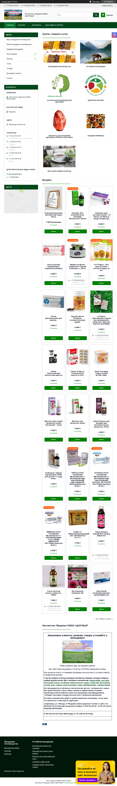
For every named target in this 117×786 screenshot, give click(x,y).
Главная (10, 25)
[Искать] (96, 15)
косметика (94, 683)
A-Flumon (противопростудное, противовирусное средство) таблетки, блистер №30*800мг (101, 320)
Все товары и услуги (103, 619)
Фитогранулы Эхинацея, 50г (78, 592)
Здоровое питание (96, 100)
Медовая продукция (11, 748)
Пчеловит (7, 751)
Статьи (9, 78)
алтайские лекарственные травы (74, 683)
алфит (73, 685)
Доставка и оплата (54, 25)
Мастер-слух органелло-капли (77, 422)
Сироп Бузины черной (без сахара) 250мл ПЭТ (101, 534)
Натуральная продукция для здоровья (59, 101)
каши (80, 685)
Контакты (36, 25)
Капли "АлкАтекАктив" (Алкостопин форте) (53, 373)
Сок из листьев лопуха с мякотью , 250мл (53, 593)
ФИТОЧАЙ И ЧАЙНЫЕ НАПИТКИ (59, 171)
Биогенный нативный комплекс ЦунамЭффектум (101, 593)
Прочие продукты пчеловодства (19, 44)
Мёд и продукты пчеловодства (19, 39)
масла (57, 683)
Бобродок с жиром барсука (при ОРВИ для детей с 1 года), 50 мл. (53, 475)
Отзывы (10, 68)
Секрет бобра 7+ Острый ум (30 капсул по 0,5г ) (77, 373)
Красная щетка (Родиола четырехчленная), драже (77, 319)
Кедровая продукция (15, 49)
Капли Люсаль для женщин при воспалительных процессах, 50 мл (101, 424)
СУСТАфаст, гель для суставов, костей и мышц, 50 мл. (101, 267)
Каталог (21, 25)
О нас (9, 64)
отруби (47, 685)
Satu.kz (68, 781)
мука (53, 685)
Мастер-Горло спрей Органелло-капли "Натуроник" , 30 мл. (53, 423)
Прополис (8, 754)
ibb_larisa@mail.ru (15, 174)
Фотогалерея (12, 54)
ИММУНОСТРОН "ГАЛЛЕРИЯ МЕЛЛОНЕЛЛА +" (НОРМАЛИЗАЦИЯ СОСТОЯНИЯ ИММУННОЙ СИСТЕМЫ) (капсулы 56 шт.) (53, 538)
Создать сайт (6, 1)
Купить (53, 231)
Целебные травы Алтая (41, 762)
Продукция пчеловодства (59, 66)
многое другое (104, 685)
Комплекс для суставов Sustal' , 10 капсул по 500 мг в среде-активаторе (101, 216)
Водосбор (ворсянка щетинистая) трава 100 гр (53, 215)
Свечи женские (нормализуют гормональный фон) (53, 266)
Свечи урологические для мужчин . (53, 318)
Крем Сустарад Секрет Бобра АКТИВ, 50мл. (101, 373)
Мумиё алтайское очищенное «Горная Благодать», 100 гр (77, 266)
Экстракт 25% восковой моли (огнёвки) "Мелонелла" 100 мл (77, 216)
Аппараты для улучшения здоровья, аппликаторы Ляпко (59, 136)
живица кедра (94, 680)
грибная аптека (89, 685)
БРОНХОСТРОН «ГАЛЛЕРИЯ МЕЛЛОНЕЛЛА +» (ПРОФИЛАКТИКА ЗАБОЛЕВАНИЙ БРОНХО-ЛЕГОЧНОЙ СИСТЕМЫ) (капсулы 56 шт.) (101, 479)
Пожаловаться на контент (73, 783)
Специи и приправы (95, 136)
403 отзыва (96, 1)
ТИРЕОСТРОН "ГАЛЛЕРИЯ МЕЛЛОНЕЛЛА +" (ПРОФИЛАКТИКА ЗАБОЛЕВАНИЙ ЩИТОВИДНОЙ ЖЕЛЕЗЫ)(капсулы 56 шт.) (77, 479)
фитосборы (105, 683)
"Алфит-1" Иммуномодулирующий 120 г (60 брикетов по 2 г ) (77, 535)
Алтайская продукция (95, 66)
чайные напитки (63, 685)
